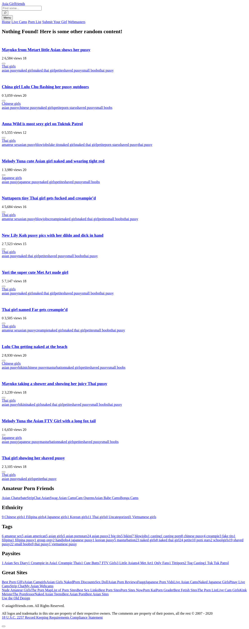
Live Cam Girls (228, 590)
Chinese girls (11, 103)
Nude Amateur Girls (16, 590)
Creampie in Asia (42, 563)
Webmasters (76, 22)
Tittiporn (176, 563)
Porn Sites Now (131, 590)
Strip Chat (17, 586)
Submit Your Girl (54, 22)
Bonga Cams (129, 498)
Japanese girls (12, 178)
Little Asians (127, 563)
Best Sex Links (88, 590)
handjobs (60, 540)
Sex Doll (101, 582)
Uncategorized (118, 517)
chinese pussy (28, 108)
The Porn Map (41, 590)
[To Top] (3, 626)
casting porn (171, 536)
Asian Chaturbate (14, 498)
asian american (34, 536)
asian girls (54, 536)
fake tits (54, 145)
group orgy (43, 540)
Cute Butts (90, 563)
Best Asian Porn (73, 594)
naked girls (26, 70)
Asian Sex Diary (15, 563)
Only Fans (160, 563)
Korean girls (77, 517)
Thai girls (9, 66)
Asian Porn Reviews (122, 582)
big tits (114, 536)
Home (6, 22)
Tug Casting (194, 563)
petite (59, 70)
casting (154, 536)
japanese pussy (29, 182)
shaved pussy (72, 70)
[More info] (3, 63)
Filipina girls (33, 517)
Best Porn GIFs (13, 582)
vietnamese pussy (63, 544)
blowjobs (42, 145)
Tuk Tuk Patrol (217, 563)
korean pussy (103, 540)
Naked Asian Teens (48, 594)
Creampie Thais (68, 563)
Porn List (34, 22)
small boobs (90, 70)
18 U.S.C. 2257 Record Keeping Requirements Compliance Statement (52, 617)
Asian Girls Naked (59, 582)
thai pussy (106, 70)
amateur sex (10, 145)
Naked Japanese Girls (213, 582)
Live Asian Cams (186, 582)
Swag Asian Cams (63, 498)
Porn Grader (165, 590)
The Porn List (207, 590)
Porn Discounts (84, 582)
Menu (7, 17)
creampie (55, 219)
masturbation (55, 367)
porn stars (69, 108)
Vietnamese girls (143, 517)
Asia (13, 4)
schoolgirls (219, 540)
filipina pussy (23, 540)
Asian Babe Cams (107, 498)
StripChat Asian (38, 498)
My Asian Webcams (39, 586)
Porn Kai (149, 590)
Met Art (145, 563)
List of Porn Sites (64, 590)
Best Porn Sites (110, 590)
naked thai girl (44, 70)
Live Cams (19, 22)
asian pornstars (75, 536)
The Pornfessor (24, 594)
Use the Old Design (16, 598)
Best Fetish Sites (186, 590)
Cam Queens (85, 498)
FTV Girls (108, 563)
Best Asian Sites (97, 594)
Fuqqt (141, 582)
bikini (22, 367)
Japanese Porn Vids (159, 582)
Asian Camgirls (35, 582)
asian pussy (10, 70)
